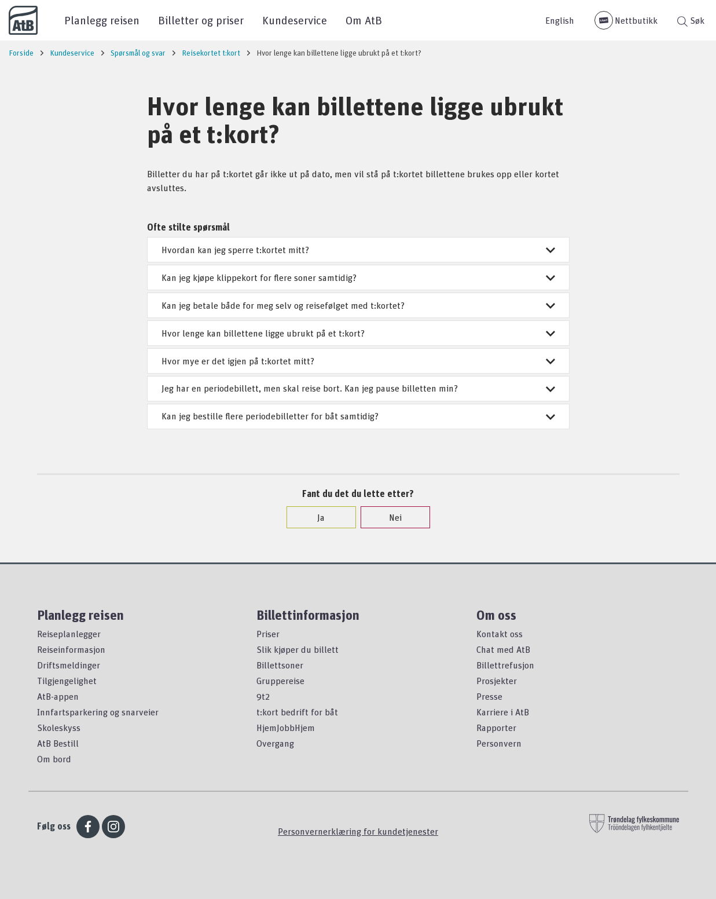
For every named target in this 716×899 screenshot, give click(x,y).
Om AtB (364, 20)
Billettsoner (279, 665)
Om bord (54, 759)
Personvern (499, 743)
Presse (489, 696)
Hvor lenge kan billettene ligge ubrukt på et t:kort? (358, 333)
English (559, 20)
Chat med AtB (503, 649)
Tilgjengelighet (67, 680)
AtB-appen (58, 696)
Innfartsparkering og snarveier (98, 712)
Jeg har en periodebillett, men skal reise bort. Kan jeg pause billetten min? (358, 388)
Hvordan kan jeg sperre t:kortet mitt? (358, 249)
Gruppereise (280, 680)
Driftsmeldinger (68, 665)
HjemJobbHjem (285, 727)
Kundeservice (294, 20)
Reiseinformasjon (71, 649)
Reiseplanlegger (69, 633)
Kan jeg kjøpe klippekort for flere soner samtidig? (358, 277)
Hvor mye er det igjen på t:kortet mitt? (358, 361)
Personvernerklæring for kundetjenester (358, 831)
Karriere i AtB (502, 712)
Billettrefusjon (505, 665)
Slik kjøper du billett (297, 649)
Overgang (275, 743)
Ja (315, 517)
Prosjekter (496, 680)
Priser (268, 633)
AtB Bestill (58, 743)
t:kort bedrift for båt (297, 712)
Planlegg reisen (101, 20)
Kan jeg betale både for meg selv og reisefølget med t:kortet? (358, 305)
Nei (389, 517)
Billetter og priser (201, 20)
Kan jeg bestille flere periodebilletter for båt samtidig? (358, 416)
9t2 (263, 696)
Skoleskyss (58, 727)
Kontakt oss (499, 633)
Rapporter (496, 727)
